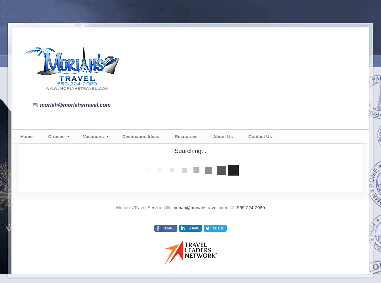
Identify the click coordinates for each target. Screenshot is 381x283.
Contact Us (260, 136)
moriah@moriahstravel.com (75, 105)
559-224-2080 (251, 207)
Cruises (56, 136)
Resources (186, 136)
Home (26, 136)
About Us (223, 136)
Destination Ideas (140, 136)
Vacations (93, 136)
